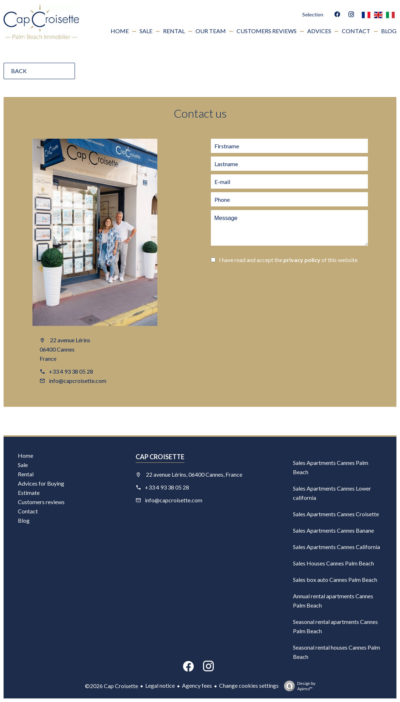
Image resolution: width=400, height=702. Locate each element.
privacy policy (301, 259)
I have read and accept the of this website (288, 259)
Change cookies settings (249, 685)
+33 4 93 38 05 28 (71, 371)
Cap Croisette (160, 457)
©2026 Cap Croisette (111, 685)
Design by (297, 686)
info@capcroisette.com (77, 380)
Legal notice (160, 685)
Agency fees (197, 685)
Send (246, 280)
